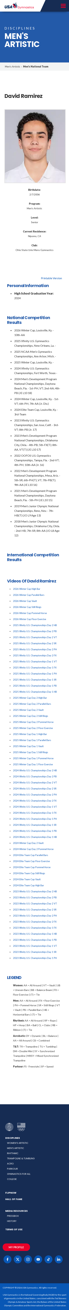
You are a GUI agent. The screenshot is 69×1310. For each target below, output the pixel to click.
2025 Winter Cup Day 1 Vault (28, 746)
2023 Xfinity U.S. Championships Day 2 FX (34, 921)
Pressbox (13, 1216)
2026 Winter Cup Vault (25, 601)
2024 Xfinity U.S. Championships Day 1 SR (34, 824)
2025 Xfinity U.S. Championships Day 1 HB (35, 691)
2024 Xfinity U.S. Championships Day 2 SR (34, 788)
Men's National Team (35, 66)
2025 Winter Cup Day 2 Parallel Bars (32, 703)
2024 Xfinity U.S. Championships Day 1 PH (35, 818)
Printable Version (51, 278)
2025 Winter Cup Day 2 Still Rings (30, 716)
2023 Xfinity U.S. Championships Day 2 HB (35, 891)
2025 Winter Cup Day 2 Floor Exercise (33, 728)
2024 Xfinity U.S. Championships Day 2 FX (34, 800)
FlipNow (10, 1193)
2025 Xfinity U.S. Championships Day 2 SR (34, 643)
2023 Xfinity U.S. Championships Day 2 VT (35, 903)
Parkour (12, 1168)
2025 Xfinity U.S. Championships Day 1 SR (34, 679)
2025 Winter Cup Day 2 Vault (28, 709)
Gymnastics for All (18, 1174)
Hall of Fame (13, 1199)
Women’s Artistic (17, 1143)
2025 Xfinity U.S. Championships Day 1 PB (35, 685)
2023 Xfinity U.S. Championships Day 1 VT (35, 945)
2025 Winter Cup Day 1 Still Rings (30, 752)
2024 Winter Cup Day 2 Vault (28, 843)
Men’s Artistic (15, 1148)
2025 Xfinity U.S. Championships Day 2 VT (35, 637)
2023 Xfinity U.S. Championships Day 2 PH (35, 915)
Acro (10, 1163)
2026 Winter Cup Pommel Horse (30, 613)
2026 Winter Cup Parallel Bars (28, 595)
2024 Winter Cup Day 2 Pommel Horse (33, 849)
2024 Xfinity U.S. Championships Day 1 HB (35, 837)
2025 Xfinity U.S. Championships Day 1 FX (34, 667)
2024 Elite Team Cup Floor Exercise (31, 861)
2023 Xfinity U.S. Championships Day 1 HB (35, 933)
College (12, 1179)
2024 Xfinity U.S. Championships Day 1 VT (35, 806)
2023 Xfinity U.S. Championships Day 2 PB (35, 897)
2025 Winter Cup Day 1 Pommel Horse (33, 758)
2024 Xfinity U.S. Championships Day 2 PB (35, 776)
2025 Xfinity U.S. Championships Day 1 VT (35, 661)
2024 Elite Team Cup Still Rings (29, 873)
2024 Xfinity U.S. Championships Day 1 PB (35, 830)
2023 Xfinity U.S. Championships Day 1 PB (35, 939)
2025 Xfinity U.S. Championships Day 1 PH (35, 673)
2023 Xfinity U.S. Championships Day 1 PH (35, 958)
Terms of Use (13, 1229)
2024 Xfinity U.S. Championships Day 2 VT (35, 782)
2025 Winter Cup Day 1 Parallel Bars (32, 740)
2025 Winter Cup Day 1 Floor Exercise (33, 764)
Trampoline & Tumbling (21, 1158)
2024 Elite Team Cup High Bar (28, 885)
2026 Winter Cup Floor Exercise (29, 619)
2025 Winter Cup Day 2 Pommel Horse (33, 722)
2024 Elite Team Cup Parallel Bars (30, 855)
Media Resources (16, 1211)
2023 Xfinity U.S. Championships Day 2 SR (34, 909)
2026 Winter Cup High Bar (26, 588)
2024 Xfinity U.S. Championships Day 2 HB (35, 770)
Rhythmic (12, 1153)
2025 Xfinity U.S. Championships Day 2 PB (35, 631)
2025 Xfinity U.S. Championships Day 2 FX (34, 655)
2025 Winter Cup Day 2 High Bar (30, 697)
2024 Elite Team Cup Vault (27, 879)
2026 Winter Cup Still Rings (27, 607)
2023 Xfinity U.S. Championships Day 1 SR (34, 952)
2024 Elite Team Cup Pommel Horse (31, 867)
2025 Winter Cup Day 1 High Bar (30, 734)
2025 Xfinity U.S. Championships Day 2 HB (35, 625)
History (11, 1221)
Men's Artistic (12, 66)
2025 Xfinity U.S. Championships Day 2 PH (35, 649)
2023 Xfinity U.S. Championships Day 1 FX (34, 927)
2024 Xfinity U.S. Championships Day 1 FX (34, 812)
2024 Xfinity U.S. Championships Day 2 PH (35, 794)
